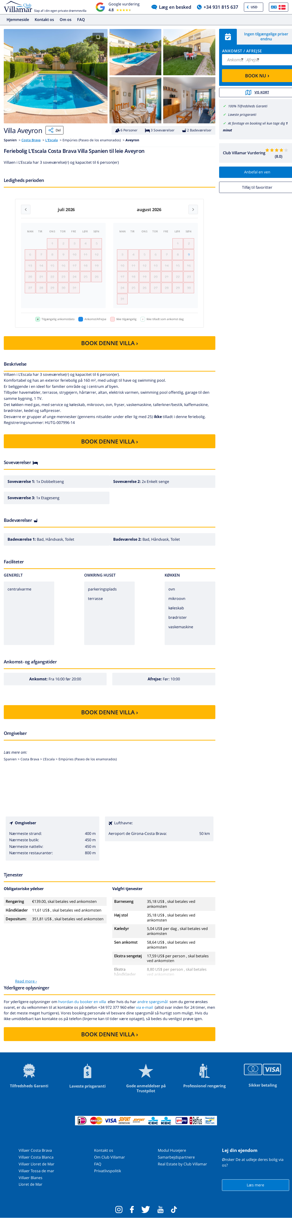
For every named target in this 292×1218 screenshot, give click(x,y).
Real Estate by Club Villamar (182, 1164)
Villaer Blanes (30, 1177)
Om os (65, 19)
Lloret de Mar (30, 1184)
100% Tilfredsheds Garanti (247, 106)
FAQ (81, 19)
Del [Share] (54, 130)
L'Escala (51, 140)
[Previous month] (25, 209)
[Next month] (193, 209)
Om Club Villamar (109, 1157)
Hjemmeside (18, 19)
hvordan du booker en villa (82, 1001)
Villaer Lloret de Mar (36, 1164)
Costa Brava (31, 140)
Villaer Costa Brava (35, 1150)
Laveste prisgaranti (242, 114)
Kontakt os (44, 19)
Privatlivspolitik (107, 1170)
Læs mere (255, 1185)
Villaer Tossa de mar (36, 1170)
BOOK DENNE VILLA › (109, 343)
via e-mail (144, 1007)
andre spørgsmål (152, 1001)
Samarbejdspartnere (176, 1157)
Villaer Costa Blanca (36, 1157)
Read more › (26, 981)
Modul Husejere (172, 1150)
